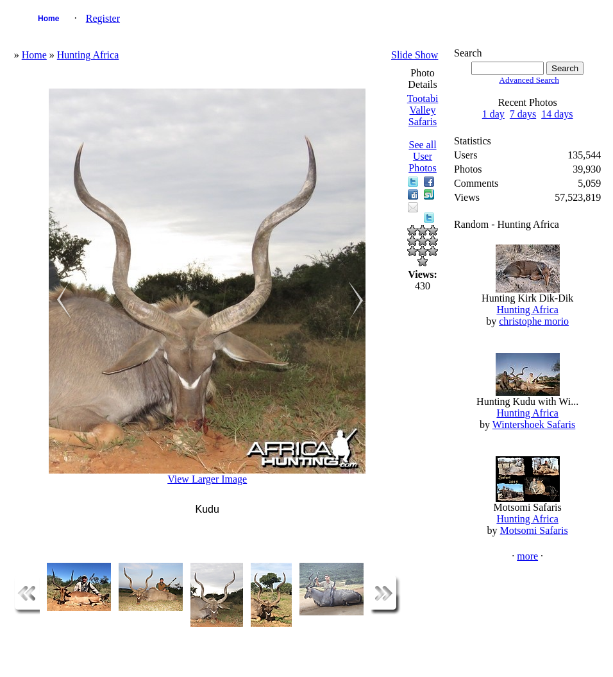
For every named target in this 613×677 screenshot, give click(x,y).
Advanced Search (529, 80)
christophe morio (534, 321)
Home (48, 18)
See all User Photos (422, 156)
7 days (523, 113)
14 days (557, 113)
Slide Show (414, 54)
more (527, 556)
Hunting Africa (88, 54)
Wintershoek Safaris (534, 424)
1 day (493, 113)
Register (103, 18)
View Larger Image (207, 479)
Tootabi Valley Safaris (423, 110)
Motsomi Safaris (534, 530)
